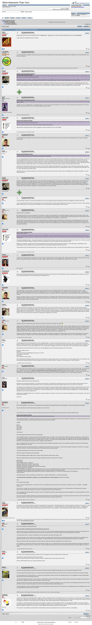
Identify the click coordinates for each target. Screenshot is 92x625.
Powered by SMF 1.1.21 (41, 622)
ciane (3, 523)
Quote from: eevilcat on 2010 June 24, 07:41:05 (25, 154)
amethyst (78, 15)
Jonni (3, 377)
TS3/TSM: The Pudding (9, 21)
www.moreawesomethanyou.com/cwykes (27, 520)
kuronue (4, 254)
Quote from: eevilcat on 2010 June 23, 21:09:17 (25, 74)
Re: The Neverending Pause (27, 32)
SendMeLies (5, 594)
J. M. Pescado (5, 51)
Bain (3, 365)
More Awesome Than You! (9, 20)
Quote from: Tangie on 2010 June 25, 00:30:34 (24, 232)
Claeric (3, 32)
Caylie (3, 339)
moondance (4, 197)
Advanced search (28, 11)
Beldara (4, 567)
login (11, 6)
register (14, 6)
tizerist (3, 551)
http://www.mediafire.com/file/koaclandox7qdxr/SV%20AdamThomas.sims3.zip (33, 528)
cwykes (3, 502)
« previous (86, 24)
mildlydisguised (5, 270)
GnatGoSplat (5, 134)
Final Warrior (5, 402)
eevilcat (4, 71)
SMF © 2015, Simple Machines (50, 622)
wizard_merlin (5, 117)
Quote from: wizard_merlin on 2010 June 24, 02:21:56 (26, 73)
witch (3, 97)
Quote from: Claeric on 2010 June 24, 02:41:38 (24, 120)
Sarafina (4, 304)
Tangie (3, 209)
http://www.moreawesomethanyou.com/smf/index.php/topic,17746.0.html (47, 370)
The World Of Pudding (10, 22)
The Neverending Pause (11, 24)
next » (89, 24)
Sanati (3, 150)
